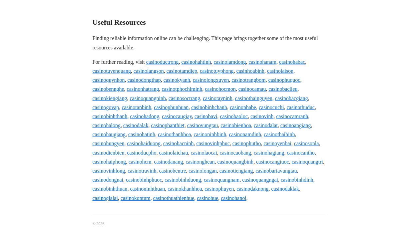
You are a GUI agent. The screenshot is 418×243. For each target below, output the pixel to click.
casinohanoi (233, 198)
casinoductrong (162, 62)
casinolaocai (204, 153)
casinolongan (202, 171)
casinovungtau (202, 125)
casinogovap (106, 107)
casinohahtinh (196, 62)
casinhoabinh (250, 71)
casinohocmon (220, 89)
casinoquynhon (109, 80)
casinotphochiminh (182, 89)
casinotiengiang (236, 171)
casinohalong (107, 125)
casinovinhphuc (212, 143)
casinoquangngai (260, 180)
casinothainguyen (253, 98)
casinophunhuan (171, 107)
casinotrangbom (248, 80)
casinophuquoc (284, 80)
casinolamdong (229, 62)
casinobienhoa (235, 125)
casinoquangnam (222, 180)
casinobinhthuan (110, 189)
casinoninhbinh (210, 134)
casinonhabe (243, 107)
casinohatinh (141, 134)
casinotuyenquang (112, 71)
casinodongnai (108, 180)
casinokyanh (177, 80)
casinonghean (200, 162)
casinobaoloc (234, 116)
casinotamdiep (182, 71)
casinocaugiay (177, 116)
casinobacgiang (291, 98)
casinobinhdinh (297, 180)
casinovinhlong (109, 171)
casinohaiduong (143, 143)
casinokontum (136, 198)
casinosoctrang (184, 98)
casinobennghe (108, 89)
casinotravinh (142, 171)
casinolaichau (173, 153)
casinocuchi (271, 107)
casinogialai (105, 198)
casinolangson (149, 71)
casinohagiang (269, 153)
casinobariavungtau (276, 171)
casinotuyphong (216, 71)
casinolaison (280, 71)
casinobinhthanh (110, 116)
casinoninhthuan (147, 189)
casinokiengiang (110, 98)
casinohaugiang (109, 134)
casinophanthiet (167, 125)
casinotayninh (217, 98)
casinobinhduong (183, 180)
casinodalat (266, 125)
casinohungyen (109, 143)
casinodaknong (252, 189)
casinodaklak (285, 189)
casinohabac (292, 62)
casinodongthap (144, 80)
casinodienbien (109, 153)
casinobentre (172, 171)
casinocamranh (292, 116)
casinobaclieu (282, 89)
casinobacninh (178, 143)
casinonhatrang (143, 89)
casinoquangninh (148, 98)
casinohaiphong (109, 162)
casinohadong (144, 116)
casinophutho (246, 143)
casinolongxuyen (211, 80)
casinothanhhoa (174, 134)
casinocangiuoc (272, 162)
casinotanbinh (136, 107)
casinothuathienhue (174, 198)
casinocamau (252, 89)
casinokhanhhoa (185, 189)
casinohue (207, 198)
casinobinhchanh (209, 107)
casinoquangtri (307, 162)
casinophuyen (219, 189)
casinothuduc (300, 107)
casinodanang (168, 162)
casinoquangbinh (235, 162)
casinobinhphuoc (144, 180)
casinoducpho (141, 153)
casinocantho (301, 153)
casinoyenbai (277, 143)
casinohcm (140, 162)
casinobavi (206, 116)
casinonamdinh (245, 134)
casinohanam (262, 62)
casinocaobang (235, 153)
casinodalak (136, 125)
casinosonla (306, 143)
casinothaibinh (279, 134)
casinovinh (261, 116)
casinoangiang (295, 125)
